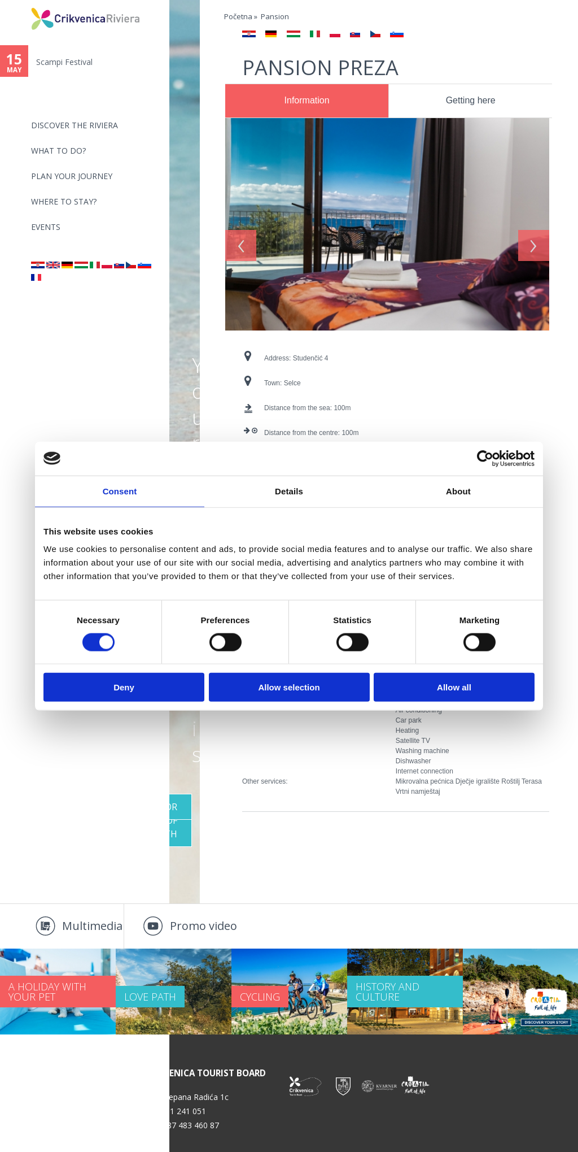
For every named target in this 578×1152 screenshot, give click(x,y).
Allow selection (288, 687)
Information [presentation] (307, 100)
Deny (123, 687)
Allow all (454, 687)
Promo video (203, 925)
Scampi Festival (64, 61)
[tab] (306, 101)
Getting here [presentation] (471, 100)
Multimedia (92, 925)
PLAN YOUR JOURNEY (71, 176)
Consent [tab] (120, 490)
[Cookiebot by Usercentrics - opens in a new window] (485, 458)
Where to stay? (64, 201)
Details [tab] (289, 490)
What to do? (58, 150)
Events (45, 226)
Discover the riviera (74, 125)
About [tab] (458, 490)
